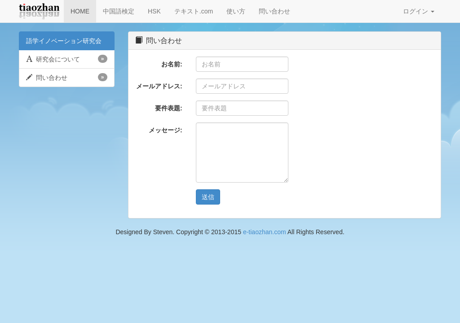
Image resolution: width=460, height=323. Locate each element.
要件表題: (168, 108)
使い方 (235, 11)
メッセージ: (165, 130)
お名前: (171, 64)
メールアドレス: (159, 86)
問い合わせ (274, 11)
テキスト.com (193, 11)
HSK (154, 11)
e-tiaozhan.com (264, 232)
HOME (80, 11)
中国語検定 (118, 11)
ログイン (418, 11)
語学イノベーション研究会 (64, 40)
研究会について (66, 59)
